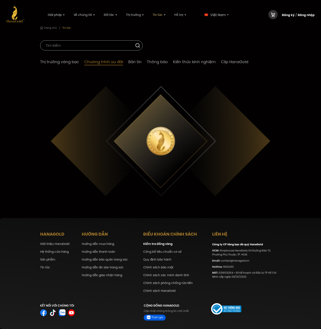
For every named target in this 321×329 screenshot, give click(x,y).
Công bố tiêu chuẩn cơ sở (162, 252)
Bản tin (135, 62)
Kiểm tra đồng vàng (157, 244)
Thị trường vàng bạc (59, 62)
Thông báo (157, 62)
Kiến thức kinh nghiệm (194, 62)
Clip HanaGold (234, 62)
